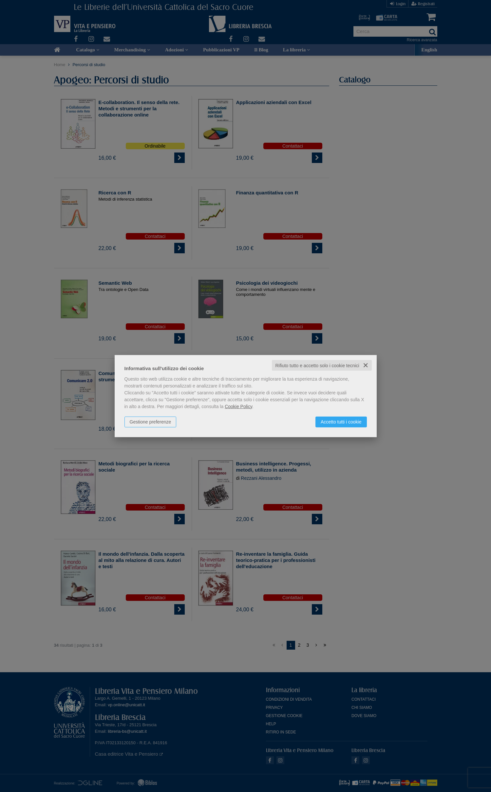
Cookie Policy (238, 406)
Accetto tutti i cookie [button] (341, 421)
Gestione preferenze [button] (150, 421)
